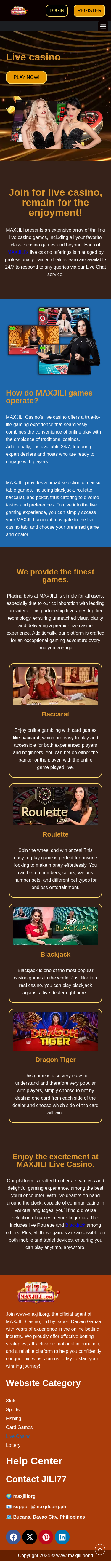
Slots (11, 1400)
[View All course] (100, 1549)
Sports (13, 1409)
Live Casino (18, 1436)
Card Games (19, 1427)
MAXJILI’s (18, 252)
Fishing (13, 1418)
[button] (103, 26)
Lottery (13, 1445)
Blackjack (75, 1225)
